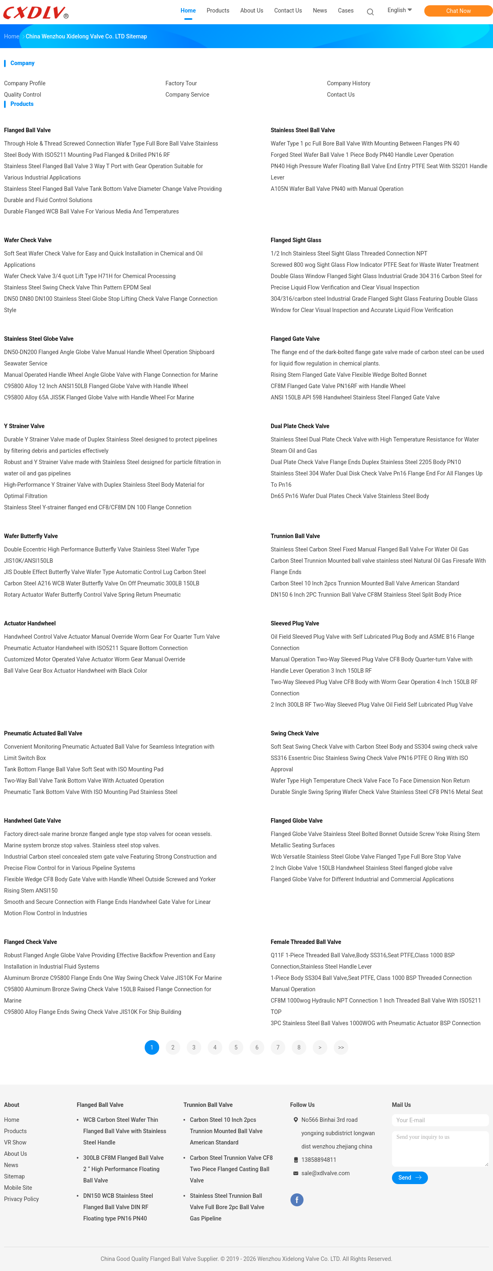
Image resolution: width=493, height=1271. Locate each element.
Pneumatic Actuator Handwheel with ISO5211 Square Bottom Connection (96, 648)
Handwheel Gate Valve (32, 820)
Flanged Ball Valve (27, 130)
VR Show (15, 1142)
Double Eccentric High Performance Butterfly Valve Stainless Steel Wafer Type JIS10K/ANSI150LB (101, 555)
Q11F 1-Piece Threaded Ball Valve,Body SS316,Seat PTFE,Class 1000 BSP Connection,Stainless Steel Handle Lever (363, 961)
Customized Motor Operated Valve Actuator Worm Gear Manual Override (94, 659)
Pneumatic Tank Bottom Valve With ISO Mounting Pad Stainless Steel (90, 792)
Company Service (187, 94)
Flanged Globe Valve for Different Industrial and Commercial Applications (362, 879)
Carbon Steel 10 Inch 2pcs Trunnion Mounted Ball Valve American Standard (365, 583)
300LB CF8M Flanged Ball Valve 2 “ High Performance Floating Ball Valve (123, 1169)
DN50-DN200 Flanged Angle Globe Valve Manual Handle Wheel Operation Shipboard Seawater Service (109, 358)
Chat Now (459, 11)
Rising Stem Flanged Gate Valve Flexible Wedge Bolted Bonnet (349, 375)
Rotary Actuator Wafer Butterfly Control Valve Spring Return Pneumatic (92, 594)
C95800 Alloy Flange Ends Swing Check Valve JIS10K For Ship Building (92, 1012)
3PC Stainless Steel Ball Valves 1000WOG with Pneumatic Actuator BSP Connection (375, 1023)
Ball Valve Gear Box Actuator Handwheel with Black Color (75, 670)
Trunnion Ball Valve (295, 536)
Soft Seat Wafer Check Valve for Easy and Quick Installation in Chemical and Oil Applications (103, 259)
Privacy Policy (21, 1199)
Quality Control (22, 94)
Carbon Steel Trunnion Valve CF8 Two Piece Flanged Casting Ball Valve (231, 1169)
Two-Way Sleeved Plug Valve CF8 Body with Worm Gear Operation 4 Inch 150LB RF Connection (374, 688)
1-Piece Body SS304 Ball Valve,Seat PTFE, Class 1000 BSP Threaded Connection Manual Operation (371, 983)
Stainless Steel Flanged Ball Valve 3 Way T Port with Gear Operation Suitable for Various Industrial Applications (103, 172)
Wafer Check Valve (28, 240)
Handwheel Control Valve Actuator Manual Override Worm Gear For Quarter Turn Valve (112, 636)
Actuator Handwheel (30, 623)
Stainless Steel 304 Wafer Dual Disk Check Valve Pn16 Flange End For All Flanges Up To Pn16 (376, 479)
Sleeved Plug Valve (295, 623)
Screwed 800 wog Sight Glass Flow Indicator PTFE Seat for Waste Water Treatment (374, 265)
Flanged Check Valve (30, 942)
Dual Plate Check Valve (300, 426)
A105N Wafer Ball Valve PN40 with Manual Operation (337, 189)
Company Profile (25, 83)
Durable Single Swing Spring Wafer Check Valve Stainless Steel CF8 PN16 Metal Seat (377, 792)
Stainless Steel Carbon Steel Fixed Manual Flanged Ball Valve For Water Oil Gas (370, 549)
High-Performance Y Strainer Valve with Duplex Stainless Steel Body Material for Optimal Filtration (104, 490)
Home (11, 1120)
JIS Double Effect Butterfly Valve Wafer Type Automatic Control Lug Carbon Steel (105, 572)
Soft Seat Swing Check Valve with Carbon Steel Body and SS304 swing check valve (374, 746)
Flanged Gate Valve (295, 339)
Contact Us (341, 94)
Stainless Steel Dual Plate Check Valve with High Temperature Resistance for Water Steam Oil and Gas (375, 445)
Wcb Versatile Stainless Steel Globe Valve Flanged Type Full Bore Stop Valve (366, 856)
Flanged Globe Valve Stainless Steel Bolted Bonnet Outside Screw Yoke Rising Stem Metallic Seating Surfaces (375, 840)
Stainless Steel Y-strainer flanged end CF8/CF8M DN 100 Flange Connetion (98, 507)
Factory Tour (181, 83)
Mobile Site (18, 1187)
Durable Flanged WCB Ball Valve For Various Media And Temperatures (91, 211)
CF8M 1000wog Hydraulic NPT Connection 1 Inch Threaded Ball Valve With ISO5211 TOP (376, 1006)
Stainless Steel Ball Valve (303, 130)
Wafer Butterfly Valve (31, 536)
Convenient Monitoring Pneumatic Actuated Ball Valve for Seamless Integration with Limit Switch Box (109, 752)
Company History (348, 83)
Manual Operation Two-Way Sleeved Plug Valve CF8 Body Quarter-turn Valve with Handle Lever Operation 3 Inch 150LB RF (372, 665)
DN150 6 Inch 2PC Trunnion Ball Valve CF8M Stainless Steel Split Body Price (366, 594)
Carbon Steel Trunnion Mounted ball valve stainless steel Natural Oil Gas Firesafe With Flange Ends (378, 566)
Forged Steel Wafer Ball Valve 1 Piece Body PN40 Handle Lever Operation (362, 155)
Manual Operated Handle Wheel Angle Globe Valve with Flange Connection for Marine (111, 375)
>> (341, 1047)
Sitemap (14, 1176)
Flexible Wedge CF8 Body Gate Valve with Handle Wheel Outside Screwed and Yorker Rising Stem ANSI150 (110, 885)
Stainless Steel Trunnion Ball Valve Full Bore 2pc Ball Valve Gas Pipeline (227, 1207)
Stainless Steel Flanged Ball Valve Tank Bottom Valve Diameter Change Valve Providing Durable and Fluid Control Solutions (113, 194)
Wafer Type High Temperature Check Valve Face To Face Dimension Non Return (370, 780)
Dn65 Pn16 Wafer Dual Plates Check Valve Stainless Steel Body (350, 496)
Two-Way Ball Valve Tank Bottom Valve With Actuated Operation (84, 780)
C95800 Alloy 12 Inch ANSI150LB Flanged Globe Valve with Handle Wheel (96, 386)
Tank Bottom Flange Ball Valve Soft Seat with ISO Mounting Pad (84, 769)
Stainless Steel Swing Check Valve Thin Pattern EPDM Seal (77, 287)
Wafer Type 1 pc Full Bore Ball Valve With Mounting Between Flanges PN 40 (365, 143)
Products (15, 1131)
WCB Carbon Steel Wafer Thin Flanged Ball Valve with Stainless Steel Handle (124, 1131)
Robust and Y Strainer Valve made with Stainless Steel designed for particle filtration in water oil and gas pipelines (112, 468)
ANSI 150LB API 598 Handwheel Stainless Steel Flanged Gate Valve (355, 397)
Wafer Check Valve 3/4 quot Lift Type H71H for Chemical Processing (90, 276)
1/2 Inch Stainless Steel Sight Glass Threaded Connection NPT (349, 253)
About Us (15, 1154)
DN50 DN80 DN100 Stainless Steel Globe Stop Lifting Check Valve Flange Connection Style (110, 304)
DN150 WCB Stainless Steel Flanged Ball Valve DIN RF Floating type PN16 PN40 (118, 1207)
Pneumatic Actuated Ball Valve (43, 733)
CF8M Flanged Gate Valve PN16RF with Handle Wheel (338, 386)
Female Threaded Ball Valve (306, 942)
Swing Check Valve (295, 733)
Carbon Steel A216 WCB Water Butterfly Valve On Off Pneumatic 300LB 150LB (101, 583)
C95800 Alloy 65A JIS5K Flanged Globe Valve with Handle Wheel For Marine (99, 397)
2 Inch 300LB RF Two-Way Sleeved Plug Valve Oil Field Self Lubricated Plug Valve (372, 704)
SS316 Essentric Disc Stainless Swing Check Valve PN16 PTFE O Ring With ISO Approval (369, 764)
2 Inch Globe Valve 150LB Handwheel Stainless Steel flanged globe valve (362, 868)
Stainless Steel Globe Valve (39, 339)
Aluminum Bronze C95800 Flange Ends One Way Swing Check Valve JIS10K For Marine (113, 978)
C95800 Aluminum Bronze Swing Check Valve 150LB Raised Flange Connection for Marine (107, 995)
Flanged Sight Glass (296, 240)
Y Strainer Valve (24, 426)
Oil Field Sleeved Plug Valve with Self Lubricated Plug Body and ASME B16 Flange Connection (372, 642)
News (11, 1165)
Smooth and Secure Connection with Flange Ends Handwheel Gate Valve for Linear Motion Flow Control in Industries (107, 907)
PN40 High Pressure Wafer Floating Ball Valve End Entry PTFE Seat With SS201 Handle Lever (379, 172)
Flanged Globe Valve (296, 820)
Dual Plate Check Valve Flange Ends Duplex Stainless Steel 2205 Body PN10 (366, 462)
